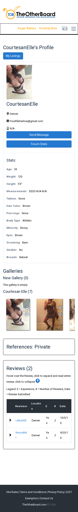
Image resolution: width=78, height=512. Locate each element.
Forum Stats (39, 144)
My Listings (13, 56)
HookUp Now (43, 28)
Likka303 (21, 420)
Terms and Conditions (33, 492)
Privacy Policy (56, 492)
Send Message (39, 134)
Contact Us (46, 498)
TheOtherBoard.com (34, 504)
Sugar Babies (22, 28)
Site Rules (12, 492)
